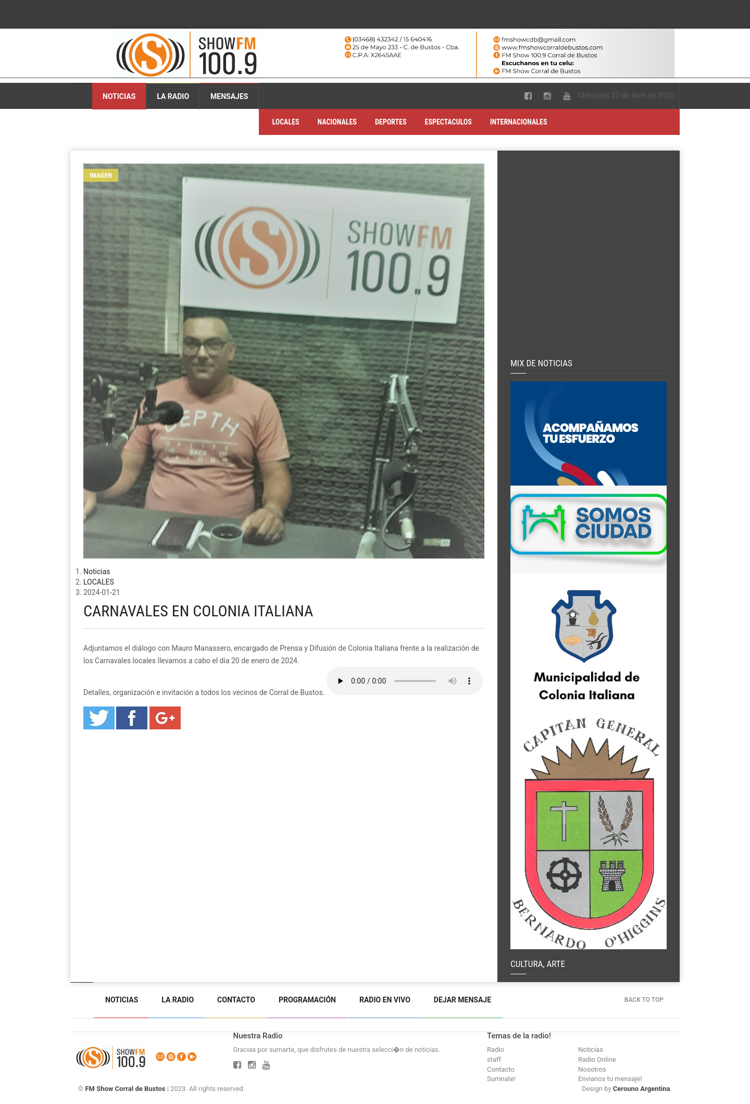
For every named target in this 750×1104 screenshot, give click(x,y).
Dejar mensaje (462, 1000)
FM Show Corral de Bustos (125, 1089)
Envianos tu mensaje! (610, 1079)
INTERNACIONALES (518, 122)
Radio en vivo (384, 1000)
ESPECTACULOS (448, 122)
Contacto (236, 1000)
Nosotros (592, 1069)
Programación (307, 1000)
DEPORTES (391, 122)
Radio (495, 1049)
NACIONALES (337, 122)
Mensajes (229, 96)
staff (494, 1059)
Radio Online (597, 1059)
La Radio (173, 96)
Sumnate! (501, 1079)
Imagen (101, 175)
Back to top (646, 999)
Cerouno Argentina (641, 1089)
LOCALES (285, 122)
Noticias (119, 96)
